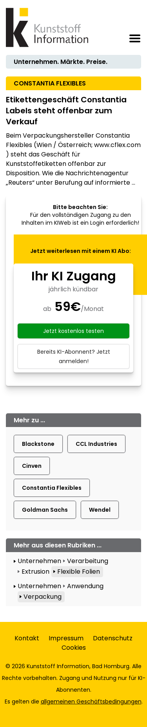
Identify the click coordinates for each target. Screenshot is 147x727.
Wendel (100, 510)
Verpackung (43, 596)
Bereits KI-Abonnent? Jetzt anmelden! (73, 356)
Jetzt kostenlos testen (73, 331)
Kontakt (27, 638)
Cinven (32, 466)
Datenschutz (112, 638)
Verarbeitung (87, 560)
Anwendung (85, 586)
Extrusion (35, 571)
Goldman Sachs (45, 510)
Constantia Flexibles (52, 488)
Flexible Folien (78, 571)
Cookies (74, 647)
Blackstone (38, 444)
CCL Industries (96, 444)
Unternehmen (39, 560)
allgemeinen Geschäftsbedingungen (91, 701)
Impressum (66, 638)
